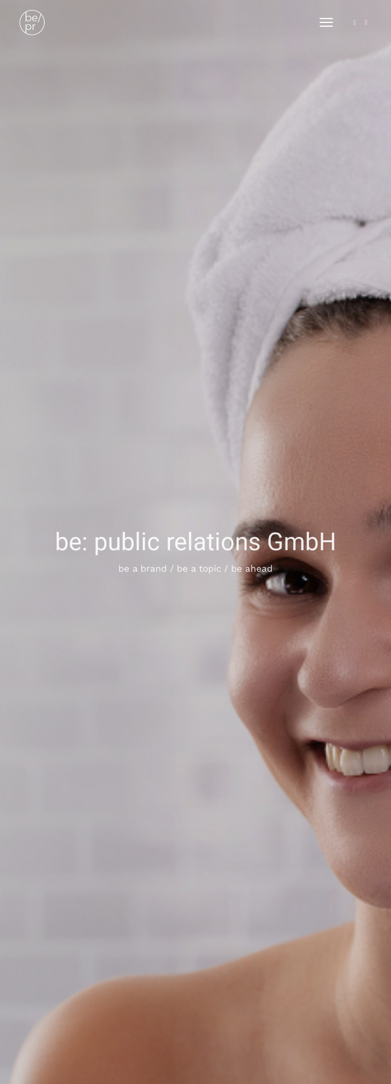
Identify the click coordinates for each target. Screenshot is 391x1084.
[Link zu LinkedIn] (354, 22)
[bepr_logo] (41, 22)
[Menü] (324, 22)
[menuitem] (324, 22)
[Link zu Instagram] (366, 22)
